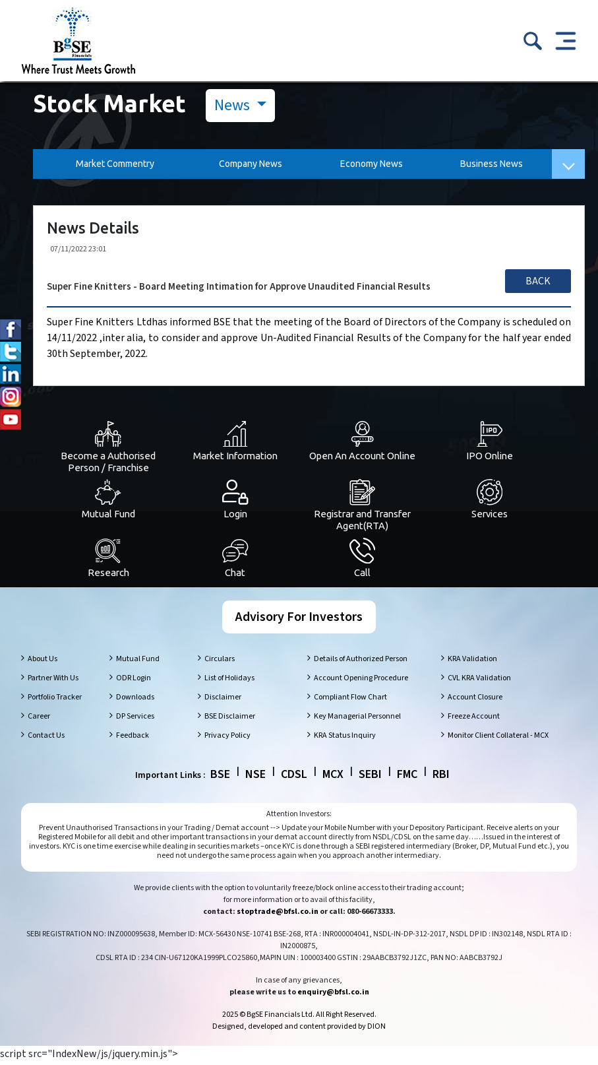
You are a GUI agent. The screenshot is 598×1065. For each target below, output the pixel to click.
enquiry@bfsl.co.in (333, 995)
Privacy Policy (227, 738)
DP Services (135, 719)
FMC (407, 777)
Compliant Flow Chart (350, 700)
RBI (441, 777)
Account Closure (475, 700)
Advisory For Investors (299, 620)
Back (538, 281)
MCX (333, 777)
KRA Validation (472, 662)
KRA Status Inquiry (345, 738)
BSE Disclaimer (229, 719)
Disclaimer (222, 700)
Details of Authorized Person (360, 662)
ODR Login (133, 681)
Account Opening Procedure (361, 681)
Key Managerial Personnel (357, 719)
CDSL (294, 777)
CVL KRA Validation (479, 681)
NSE (255, 777)
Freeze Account (474, 719)
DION (376, 1029)
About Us (42, 662)
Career (39, 719)
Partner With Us (53, 681)
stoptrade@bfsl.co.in (277, 914)
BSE (220, 777)
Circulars (219, 662)
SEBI (370, 777)
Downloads (135, 700)
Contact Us (46, 738)
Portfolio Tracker (55, 700)
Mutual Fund (138, 662)
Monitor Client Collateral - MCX (498, 738)
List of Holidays (229, 681)
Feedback (132, 738)
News (233, 105)
